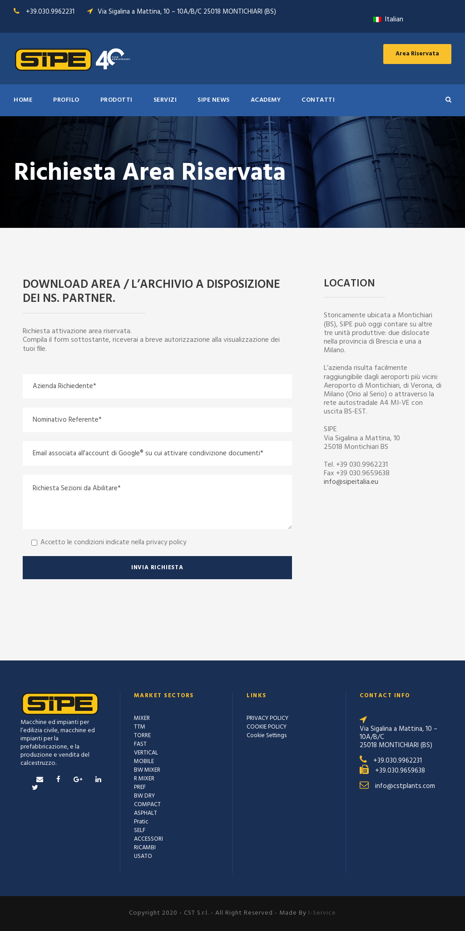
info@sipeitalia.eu (351, 482)
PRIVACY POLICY (267, 718)
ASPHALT (145, 813)
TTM (139, 727)
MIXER (142, 718)
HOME (23, 100)
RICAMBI (145, 847)
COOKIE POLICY (267, 727)
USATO (143, 856)
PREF (140, 787)
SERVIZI (165, 100)
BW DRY (144, 796)
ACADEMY (266, 100)
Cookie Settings (267, 735)
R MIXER (144, 778)
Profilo (66, 100)
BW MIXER (147, 770)
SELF (139, 830)
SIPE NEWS (214, 100)
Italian (388, 19)
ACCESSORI (148, 839)
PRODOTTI (116, 100)
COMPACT (147, 804)
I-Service (322, 913)
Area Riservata (417, 54)
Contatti (318, 100)
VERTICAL (146, 753)
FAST (140, 744)
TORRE (142, 735)
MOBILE (144, 761)
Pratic (141, 822)
